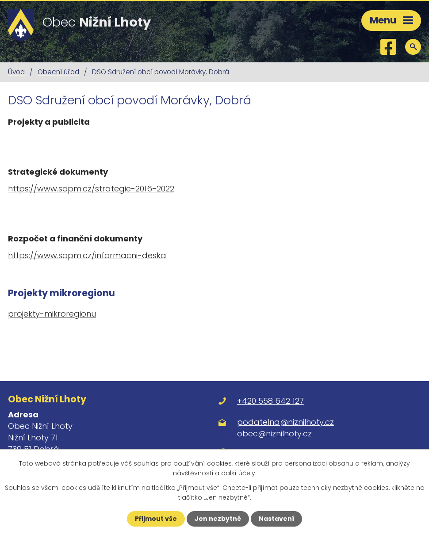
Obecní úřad (58, 71)
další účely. (239, 473)
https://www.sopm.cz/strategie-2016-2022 (91, 188)
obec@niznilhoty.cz (274, 433)
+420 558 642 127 (270, 400)
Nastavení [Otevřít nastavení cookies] (276, 518)
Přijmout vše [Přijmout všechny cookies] (156, 518)
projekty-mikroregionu (52, 313)
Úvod (16, 71)
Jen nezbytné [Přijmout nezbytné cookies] (218, 518)
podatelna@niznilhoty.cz (285, 422)
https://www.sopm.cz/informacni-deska (87, 255)
